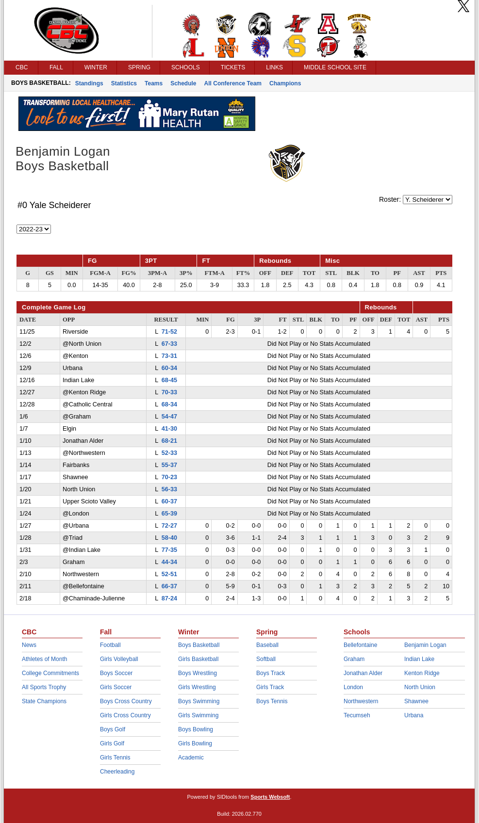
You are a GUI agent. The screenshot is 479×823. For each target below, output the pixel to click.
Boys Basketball (198, 645)
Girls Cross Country (125, 715)
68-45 (169, 380)
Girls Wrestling (197, 687)
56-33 (169, 489)
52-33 (169, 453)
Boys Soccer (116, 673)
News (29, 645)
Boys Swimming (198, 701)
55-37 (169, 465)
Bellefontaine (360, 645)
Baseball (267, 645)
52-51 (169, 574)
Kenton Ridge (422, 673)
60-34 (169, 368)
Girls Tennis (115, 757)
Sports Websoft (270, 797)
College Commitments (50, 673)
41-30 (169, 428)
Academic (191, 757)
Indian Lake (419, 659)
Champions (285, 83)
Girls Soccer (116, 687)
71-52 (169, 331)
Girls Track (270, 687)
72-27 (169, 525)
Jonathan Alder (363, 673)
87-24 (169, 598)
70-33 (169, 392)
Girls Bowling (195, 743)
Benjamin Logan (425, 645)
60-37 (169, 501)
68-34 (169, 404)
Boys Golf (112, 729)
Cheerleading (117, 771)
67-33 (169, 343)
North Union (419, 687)
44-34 (169, 562)
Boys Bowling (195, 729)
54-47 (169, 416)
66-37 (169, 586)
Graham (354, 659)
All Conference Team (233, 83)
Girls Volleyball (119, 659)
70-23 (169, 477)
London (353, 687)
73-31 (169, 356)
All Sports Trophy (44, 687)
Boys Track (270, 673)
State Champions (44, 701)
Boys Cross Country (126, 701)
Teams (154, 83)
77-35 (169, 550)
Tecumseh (357, 715)
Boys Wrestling (197, 673)
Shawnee (416, 701)
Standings (89, 83)
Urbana (413, 715)
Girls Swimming (198, 715)
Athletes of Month (44, 659)
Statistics (124, 83)
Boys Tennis (271, 701)
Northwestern (361, 701)
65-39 (169, 513)
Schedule (183, 83)
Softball (266, 659)
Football (110, 645)
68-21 (169, 440)
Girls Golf (112, 743)
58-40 (169, 537)
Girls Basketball (198, 659)
